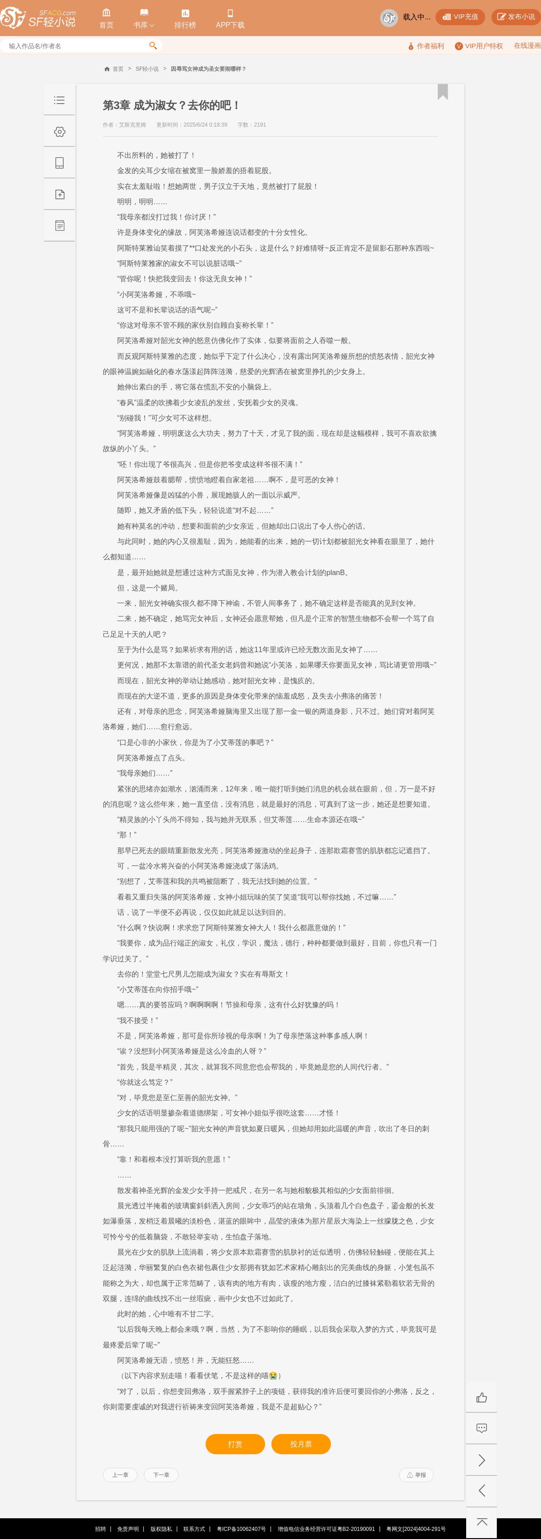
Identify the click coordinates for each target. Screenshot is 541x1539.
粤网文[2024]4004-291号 (416, 1529)
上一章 (120, 1475)
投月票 (301, 1444)
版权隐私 (161, 1529)
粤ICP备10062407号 (241, 1529)
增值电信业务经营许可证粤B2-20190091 (326, 1529)
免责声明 (128, 1529)
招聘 (100, 1529)
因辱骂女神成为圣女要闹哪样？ (209, 69)
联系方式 (194, 1529)
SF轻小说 (147, 69)
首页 (118, 69)
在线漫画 (527, 45)
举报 (416, 1475)
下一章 (161, 1475)
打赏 (235, 1444)
